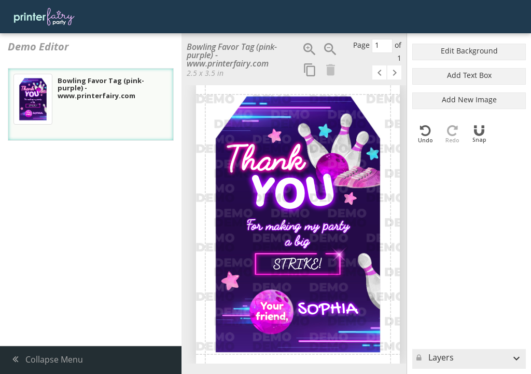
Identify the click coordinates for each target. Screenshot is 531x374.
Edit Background (469, 52)
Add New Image (469, 100)
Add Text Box (469, 76)
